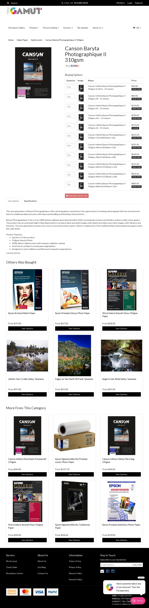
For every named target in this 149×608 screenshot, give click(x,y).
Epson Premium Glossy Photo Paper (72, 313)
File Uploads (82, 27)
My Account (11, 561)
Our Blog (42, 567)
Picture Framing (51, 27)
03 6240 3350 (81, 3)
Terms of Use (75, 561)
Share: (72, 66)
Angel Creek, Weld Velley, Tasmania (119, 379)
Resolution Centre (14, 573)
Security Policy (75, 579)
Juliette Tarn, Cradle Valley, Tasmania (26, 379)
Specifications (30, 201)
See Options (27, 328)
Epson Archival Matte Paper (21, 313)
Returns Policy (75, 573)
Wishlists (120, 3)
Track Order (11, 567)
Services (68, 27)
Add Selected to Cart (77, 195)
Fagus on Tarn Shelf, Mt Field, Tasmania (74, 379)
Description (13, 201)
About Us (98, 27)
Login (129, 3)
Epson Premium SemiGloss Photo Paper (121, 524)
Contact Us (43, 573)
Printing (33, 27)
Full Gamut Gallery (16, 27)
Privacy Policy (75, 567)
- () (137, 27)
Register (139, 3)
